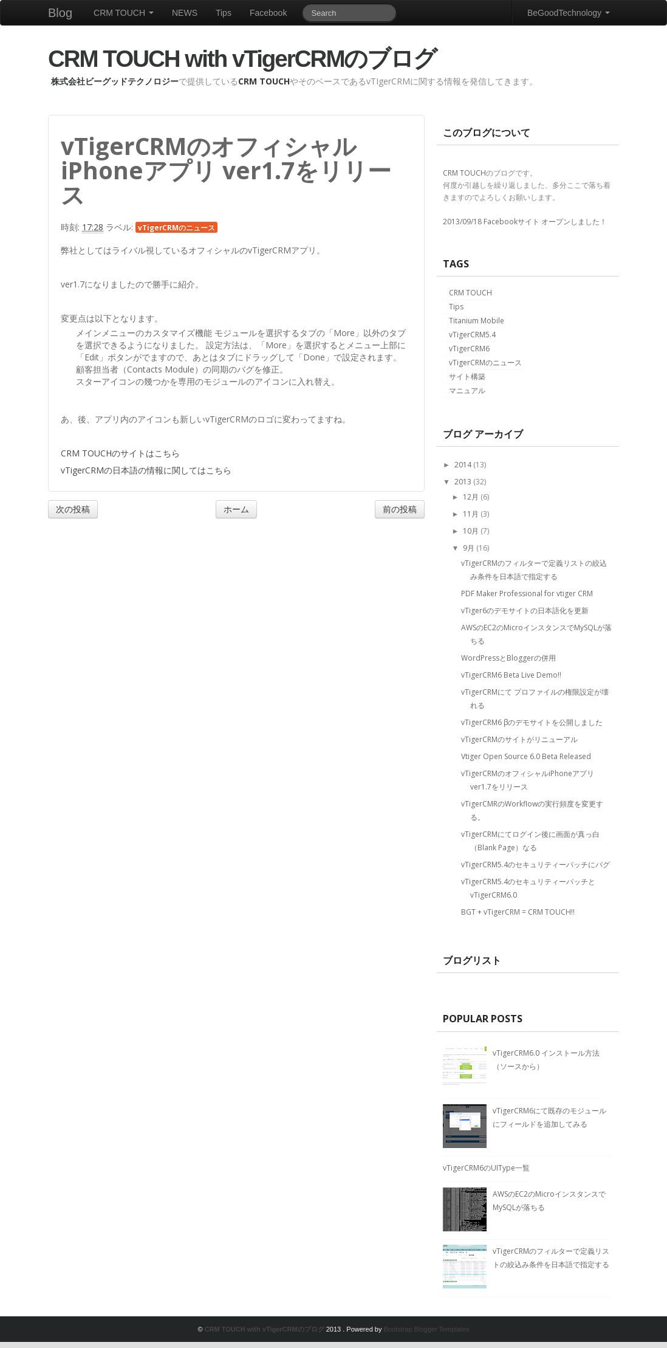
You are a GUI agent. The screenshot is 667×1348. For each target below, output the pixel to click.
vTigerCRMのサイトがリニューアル (519, 739)
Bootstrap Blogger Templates (426, 1329)
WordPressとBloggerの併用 (508, 658)
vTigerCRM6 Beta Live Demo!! (511, 675)
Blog (60, 12)
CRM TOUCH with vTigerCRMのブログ (242, 59)
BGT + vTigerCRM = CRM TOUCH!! (518, 912)
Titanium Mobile (476, 320)
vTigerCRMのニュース (176, 227)
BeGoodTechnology (568, 13)
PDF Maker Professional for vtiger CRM (527, 593)
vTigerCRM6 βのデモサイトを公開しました (532, 722)
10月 (472, 531)
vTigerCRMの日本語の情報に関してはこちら (146, 470)
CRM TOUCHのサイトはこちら (120, 453)
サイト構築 (467, 376)
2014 (463, 464)
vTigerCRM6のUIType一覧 (486, 1168)
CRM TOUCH (124, 13)
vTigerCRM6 (469, 348)
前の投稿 (400, 509)
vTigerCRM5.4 (472, 334)
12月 (472, 497)
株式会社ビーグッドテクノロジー (115, 81)
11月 (472, 514)
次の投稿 (73, 509)
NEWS (184, 13)
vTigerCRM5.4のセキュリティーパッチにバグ (535, 864)
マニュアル (467, 390)
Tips (223, 13)
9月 (469, 548)
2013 (463, 481)
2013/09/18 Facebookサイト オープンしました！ (525, 221)
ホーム (236, 509)
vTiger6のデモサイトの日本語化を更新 (525, 610)
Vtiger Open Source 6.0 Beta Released (526, 756)
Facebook (268, 13)
